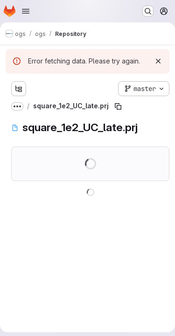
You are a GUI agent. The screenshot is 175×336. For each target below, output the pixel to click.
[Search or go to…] (148, 11)
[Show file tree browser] (18, 88)
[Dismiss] (158, 61)
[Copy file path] (118, 106)
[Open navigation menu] (25, 11)
